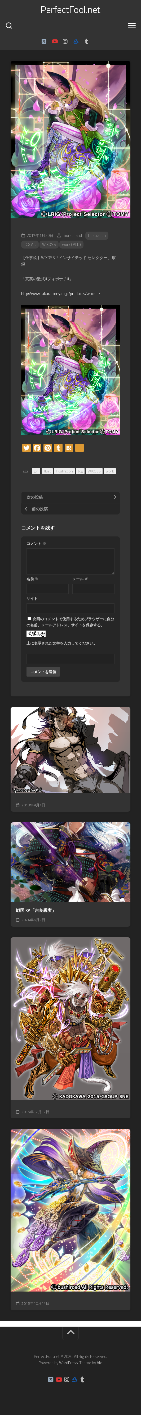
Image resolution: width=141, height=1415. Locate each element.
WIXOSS (49, 244)
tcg (80, 471)
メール (80, 579)
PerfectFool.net (70, 9)
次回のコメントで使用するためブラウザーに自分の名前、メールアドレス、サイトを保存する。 (70, 622)
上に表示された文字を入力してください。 (62, 643)
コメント (36, 543)
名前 (32, 579)
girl (36, 471)
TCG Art (30, 244)
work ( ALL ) (71, 244)
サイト (32, 598)
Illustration (97, 235)
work (110, 471)
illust (47, 471)
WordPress (68, 1363)
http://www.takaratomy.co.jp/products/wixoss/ (60, 294)
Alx (99, 1363)
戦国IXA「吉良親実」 (36, 910)
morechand (72, 235)
